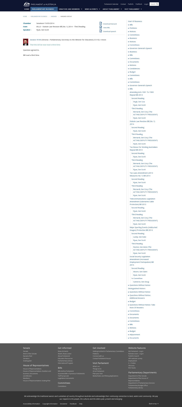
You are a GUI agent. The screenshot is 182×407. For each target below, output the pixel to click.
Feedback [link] (73, 404)
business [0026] (133, 38)
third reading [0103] (137, 134)
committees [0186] (135, 321)
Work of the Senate (30, 354)
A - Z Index (132, 363)
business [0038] (133, 52)
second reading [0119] (138, 208)
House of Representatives (32, 369)
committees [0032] (135, 45)
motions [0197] (133, 328)
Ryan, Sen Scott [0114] (139, 182)
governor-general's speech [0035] (141, 48)
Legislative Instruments (66, 378)
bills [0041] (131, 55)
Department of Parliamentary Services (141, 383)
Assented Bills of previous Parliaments (71, 373)
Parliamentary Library (65, 361)
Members (26, 378)
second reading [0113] (138, 179)
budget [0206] (133, 331)
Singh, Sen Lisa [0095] (139, 102)
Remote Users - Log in (136, 354)
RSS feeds (132, 368)
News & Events (91, 9)
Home (26, 9)
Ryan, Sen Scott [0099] (139, 118)
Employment (132, 361)
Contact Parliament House (102, 358)
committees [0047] (135, 58)
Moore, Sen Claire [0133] (140, 272)
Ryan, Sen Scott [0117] (139, 195)
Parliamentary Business (43, 9)
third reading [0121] (137, 214)
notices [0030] (133, 41)
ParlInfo (130, 4)
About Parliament (111, 9)
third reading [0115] (137, 186)
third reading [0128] (137, 244)
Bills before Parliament (66, 371)
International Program (65, 363)
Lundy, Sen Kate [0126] (139, 237)
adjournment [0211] (135, 334)
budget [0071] (133, 72)
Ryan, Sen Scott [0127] (139, 240)
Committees (62, 386)
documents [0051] (134, 62)
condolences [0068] (135, 68)
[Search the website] (154, 4)
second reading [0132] (138, 268)
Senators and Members (69, 9)
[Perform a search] (157, 4)
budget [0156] (133, 301)
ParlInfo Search (133, 356)
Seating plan (27, 361)
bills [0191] (131, 324)
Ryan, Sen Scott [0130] (139, 253)
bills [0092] (131, 89)
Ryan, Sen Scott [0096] (139, 105)
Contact (123, 4)
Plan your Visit (97, 373)
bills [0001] (131, 25)
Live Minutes (27, 376)
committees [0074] (135, 75)
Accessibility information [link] (31, 404)
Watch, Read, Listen (64, 354)
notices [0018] (133, 31)
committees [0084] (135, 82)
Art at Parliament (98, 371)
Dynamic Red (27, 356)
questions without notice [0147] (140, 292)
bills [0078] (131, 79)
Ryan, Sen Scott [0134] (139, 275)
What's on (96, 366)
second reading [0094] (138, 98)
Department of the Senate (137, 376)
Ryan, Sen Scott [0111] (139, 169)
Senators (26, 358)
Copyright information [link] (50, 404)
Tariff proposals (63, 376)
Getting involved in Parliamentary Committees (108, 351)
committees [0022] (135, 35)
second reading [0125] (138, 233)
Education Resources (65, 358)
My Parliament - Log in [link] (135, 351)
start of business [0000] (135, 21)
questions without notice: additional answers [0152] (140, 296)
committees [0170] (135, 311)
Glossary (131, 365)
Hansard (54, 16)
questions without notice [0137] (140, 285)
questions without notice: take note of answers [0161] (142, 306)
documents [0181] (134, 314)
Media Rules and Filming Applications (105, 376)
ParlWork (139, 4)
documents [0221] (134, 338)
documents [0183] (134, 318)
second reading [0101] (138, 127)
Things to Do (97, 369)
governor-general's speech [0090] (141, 85)
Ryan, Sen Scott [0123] (139, 224)
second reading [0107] (138, 153)
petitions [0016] (133, 28)
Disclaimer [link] (63, 404)
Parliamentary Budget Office (138, 385)
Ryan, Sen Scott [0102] (139, 131)
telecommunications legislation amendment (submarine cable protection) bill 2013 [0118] (142, 202)
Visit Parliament (132, 9)
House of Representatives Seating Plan (36, 381)
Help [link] (80, 404)
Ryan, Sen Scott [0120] (139, 211)
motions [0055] (133, 65)
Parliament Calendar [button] (111, 4)
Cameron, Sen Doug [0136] (141, 282)
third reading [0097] (137, 108)
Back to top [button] (154, 404)
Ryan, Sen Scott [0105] (139, 144)
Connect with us (98, 356)
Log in (146, 4)
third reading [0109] (137, 160)
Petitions (96, 354)
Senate (25, 351)
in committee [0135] (137, 278)
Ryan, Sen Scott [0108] (139, 157)
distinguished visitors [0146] (136, 288)
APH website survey (135, 358)
